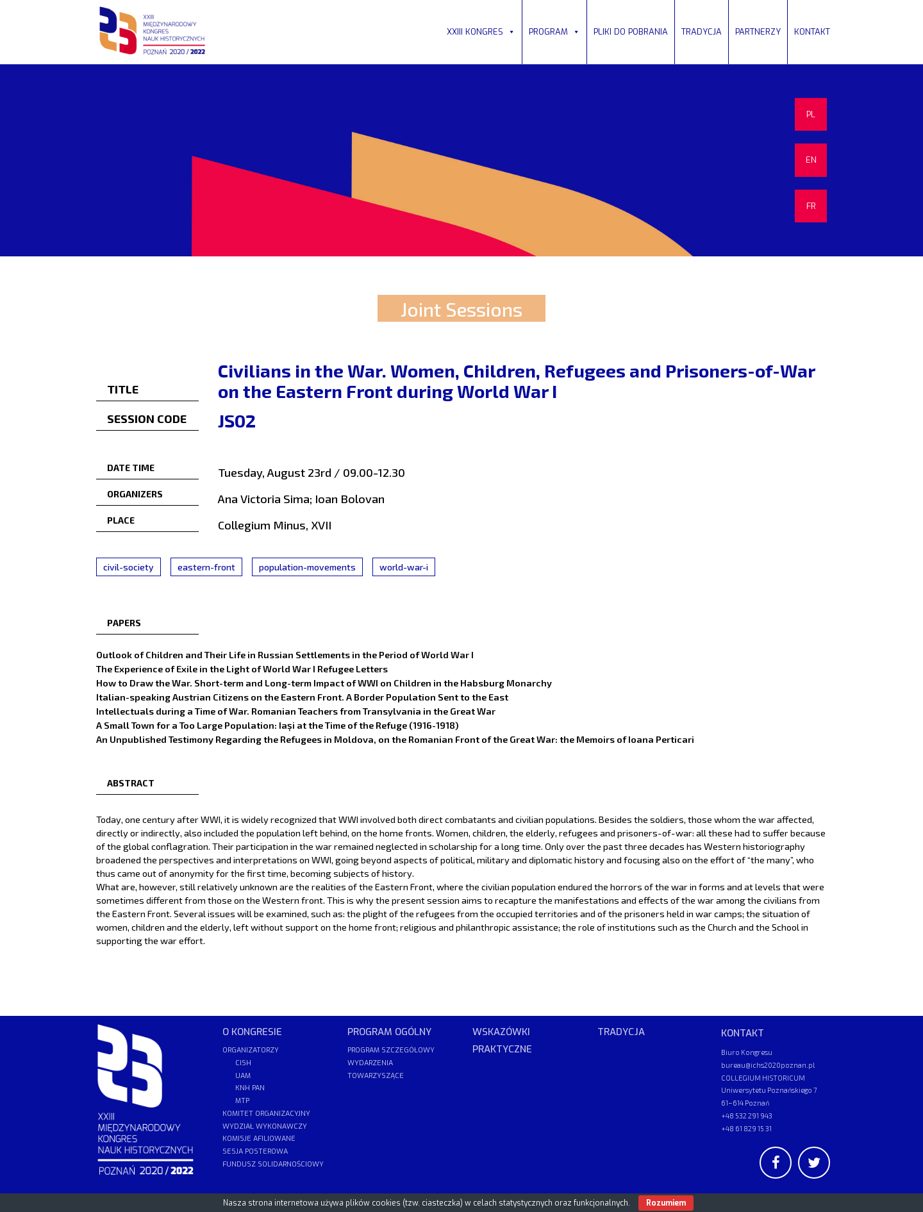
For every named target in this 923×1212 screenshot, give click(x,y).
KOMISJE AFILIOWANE (258, 1138)
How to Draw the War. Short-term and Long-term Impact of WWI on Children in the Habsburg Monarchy (324, 682)
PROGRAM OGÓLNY (389, 1031)
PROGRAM (554, 31)
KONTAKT (812, 31)
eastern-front (206, 566)
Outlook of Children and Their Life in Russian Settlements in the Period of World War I (285, 654)
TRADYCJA (701, 31)
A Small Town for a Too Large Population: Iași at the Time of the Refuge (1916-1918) (277, 725)
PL (810, 114)
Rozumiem (666, 1203)
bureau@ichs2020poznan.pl (768, 1065)
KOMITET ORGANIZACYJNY (266, 1113)
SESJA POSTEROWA (255, 1151)
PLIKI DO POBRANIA (631, 31)
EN (811, 159)
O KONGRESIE (252, 1031)
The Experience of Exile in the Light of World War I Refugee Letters (242, 668)
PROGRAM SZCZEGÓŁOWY (391, 1050)
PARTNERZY (758, 31)
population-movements (307, 566)
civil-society (128, 566)
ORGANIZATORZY (250, 1050)
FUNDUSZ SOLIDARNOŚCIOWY (273, 1164)
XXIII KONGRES (481, 31)
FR (811, 206)
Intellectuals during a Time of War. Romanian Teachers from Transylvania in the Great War (295, 711)
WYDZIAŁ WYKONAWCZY (264, 1126)
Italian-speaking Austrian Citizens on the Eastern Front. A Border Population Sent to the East (302, 696)
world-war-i (403, 566)
